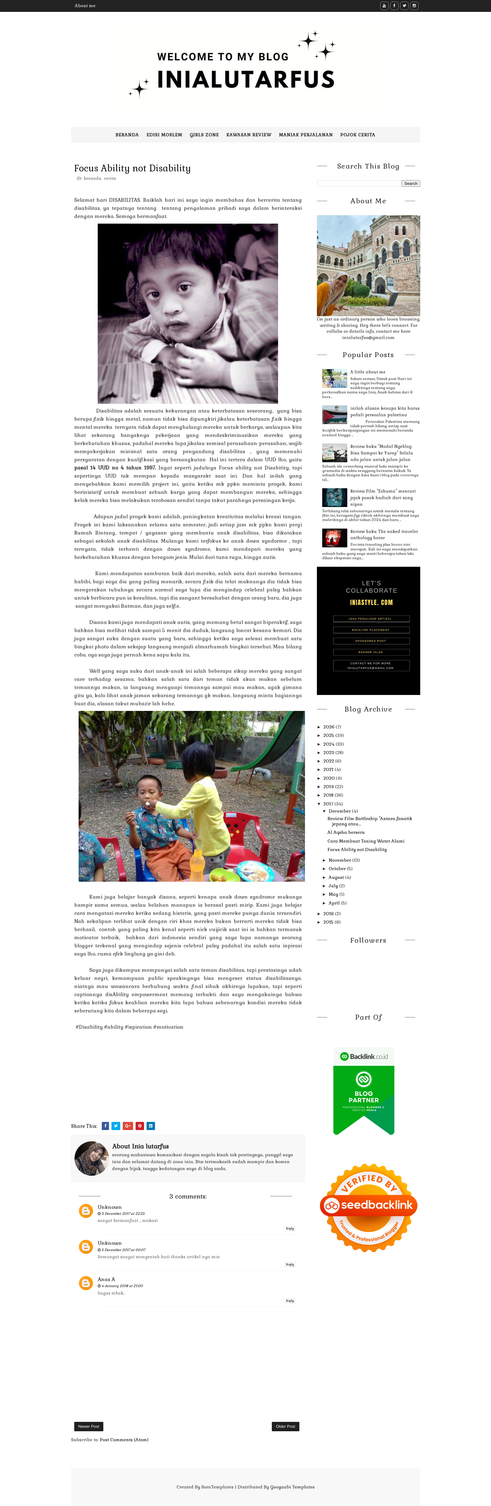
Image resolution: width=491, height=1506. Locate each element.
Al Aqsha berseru (346, 832)
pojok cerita (357, 135)
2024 (329, 744)
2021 (329, 769)
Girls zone (204, 135)
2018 (329, 795)
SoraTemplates (217, 1487)
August (337, 877)
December (340, 811)
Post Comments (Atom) (124, 1440)
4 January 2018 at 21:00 (122, 1286)
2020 (329, 778)
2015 (329, 922)
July (334, 886)
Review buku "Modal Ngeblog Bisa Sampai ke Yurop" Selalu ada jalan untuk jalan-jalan (381, 453)
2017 (328, 804)
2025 (329, 735)
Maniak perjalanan (306, 135)
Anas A (106, 1279)
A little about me (367, 372)
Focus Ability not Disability (357, 849)
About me (85, 5)
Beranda (127, 135)
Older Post (285, 1426)
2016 (329, 913)
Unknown (110, 1207)
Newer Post (88, 1426)
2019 (329, 786)
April (335, 903)
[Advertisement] (188, 1078)
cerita (110, 178)
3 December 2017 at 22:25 (123, 1213)
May (334, 894)
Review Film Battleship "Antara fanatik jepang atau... (370, 821)
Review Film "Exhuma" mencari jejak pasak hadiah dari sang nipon (383, 498)
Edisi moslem (164, 135)
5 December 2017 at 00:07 (123, 1250)
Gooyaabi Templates (292, 1487)
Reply (290, 1228)
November (340, 860)
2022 (329, 761)
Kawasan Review (248, 135)
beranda (92, 178)
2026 (329, 727)
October (338, 868)
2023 (329, 752)
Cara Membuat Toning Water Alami (366, 841)
